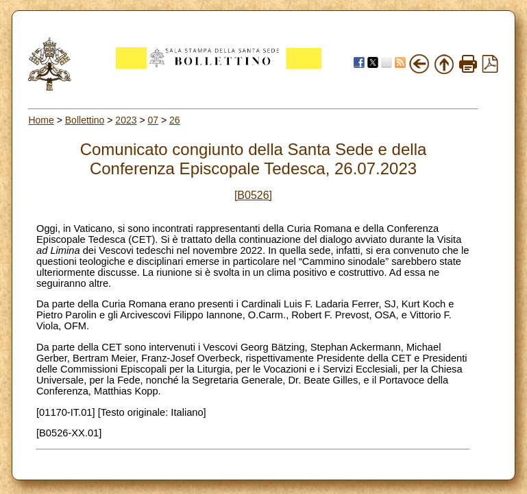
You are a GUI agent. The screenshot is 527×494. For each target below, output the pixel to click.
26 (174, 120)
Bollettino (85, 120)
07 (152, 120)
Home (40, 120)
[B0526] (253, 195)
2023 (125, 120)
